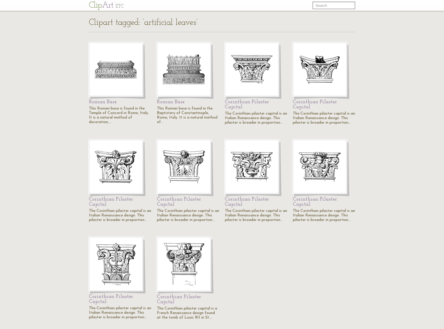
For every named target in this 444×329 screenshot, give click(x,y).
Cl (106, 5)
